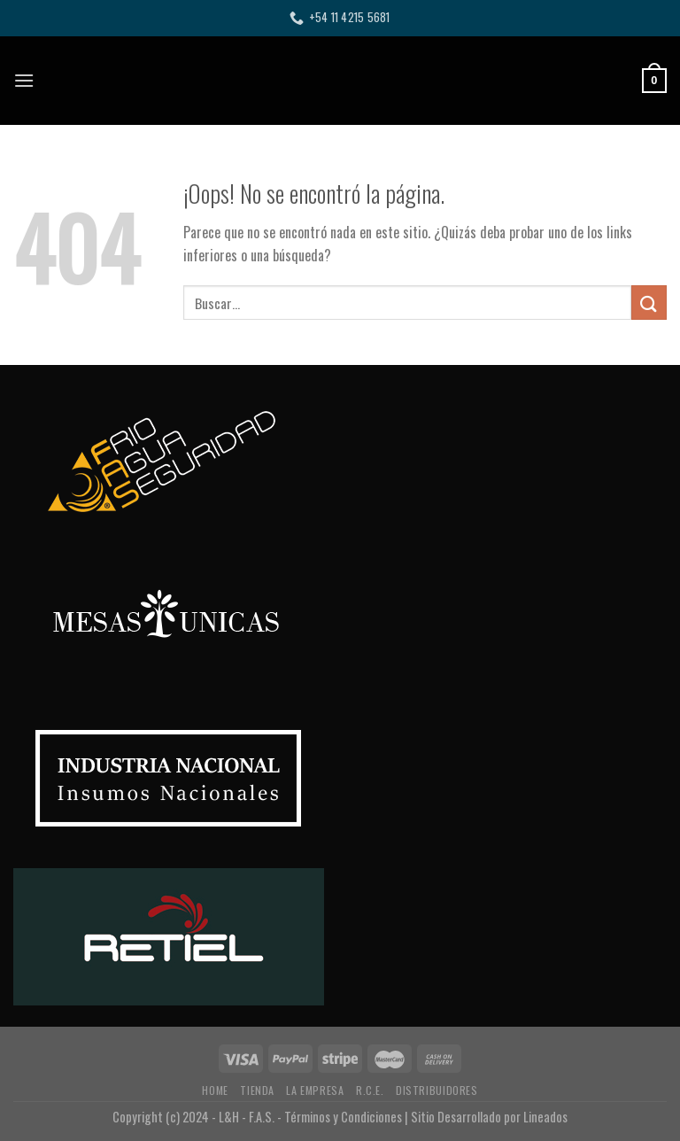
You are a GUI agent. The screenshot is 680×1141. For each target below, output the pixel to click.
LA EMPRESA (315, 1090)
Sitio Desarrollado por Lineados (489, 1116)
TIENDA (257, 1090)
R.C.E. (370, 1090)
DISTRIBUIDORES (437, 1090)
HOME (215, 1090)
